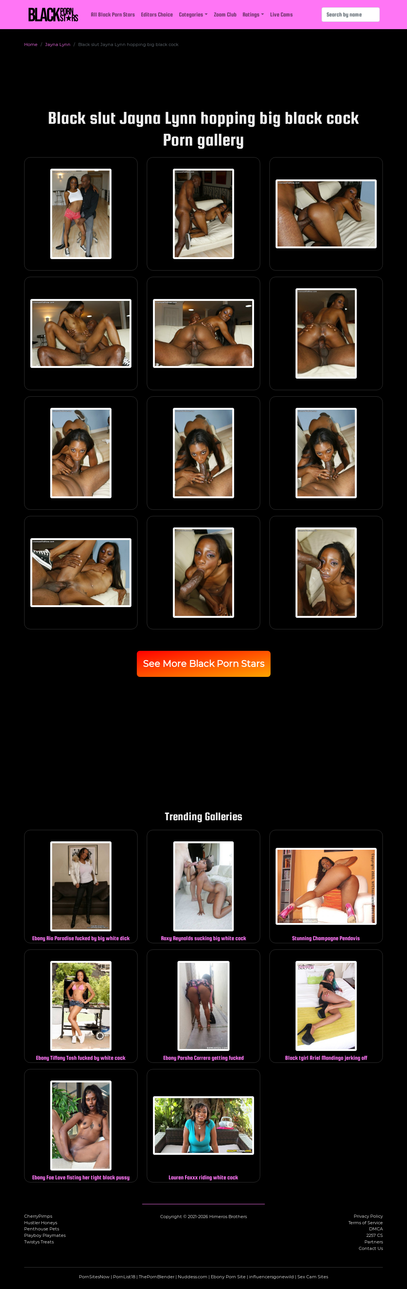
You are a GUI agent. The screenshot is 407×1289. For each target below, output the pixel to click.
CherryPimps (38, 1216)
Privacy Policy (368, 1216)
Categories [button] (191, 14)
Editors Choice (157, 14)
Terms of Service (365, 1222)
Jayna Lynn (58, 44)
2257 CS (374, 1235)
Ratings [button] (251, 14)
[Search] (351, 14)
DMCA (376, 1229)
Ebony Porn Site (228, 1276)
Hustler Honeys (40, 1222)
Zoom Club (225, 14)
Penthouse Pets (41, 1229)
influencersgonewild (271, 1276)
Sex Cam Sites (312, 1276)
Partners (373, 1242)
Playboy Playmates (45, 1235)
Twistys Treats (39, 1242)
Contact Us (371, 1248)
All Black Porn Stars (113, 14)
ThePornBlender (156, 1276)
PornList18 (124, 1276)
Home (31, 44)
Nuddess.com (192, 1276)
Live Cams (281, 14)
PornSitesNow (94, 1276)
